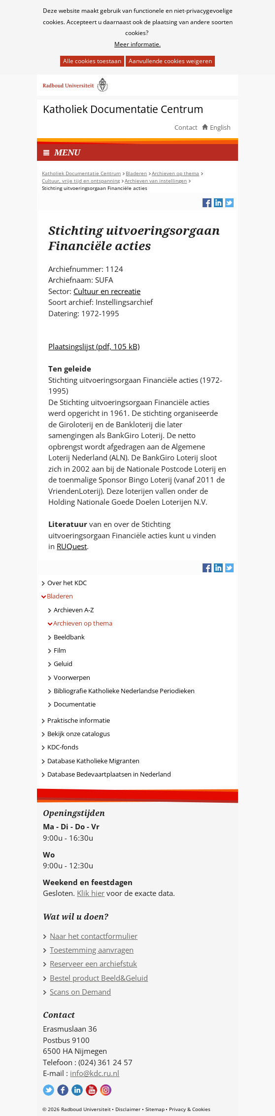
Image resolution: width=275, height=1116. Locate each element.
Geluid (63, 663)
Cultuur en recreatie (106, 291)
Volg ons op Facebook (63, 1090)
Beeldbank (69, 636)
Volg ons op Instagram (105, 1090)
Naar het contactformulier (94, 936)
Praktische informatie (78, 720)
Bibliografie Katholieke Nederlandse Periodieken (124, 690)
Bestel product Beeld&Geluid (99, 978)
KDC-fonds (62, 747)
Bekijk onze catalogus (78, 733)
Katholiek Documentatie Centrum (123, 109)
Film (60, 650)
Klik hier (90, 893)
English (220, 127)
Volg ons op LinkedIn (77, 1090)
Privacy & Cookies (189, 1109)
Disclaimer (127, 1109)
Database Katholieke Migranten (93, 760)
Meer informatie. (137, 44)
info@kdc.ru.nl (94, 1073)
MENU (67, 152)
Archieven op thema (82, 623)
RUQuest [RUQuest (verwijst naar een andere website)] (72, 546)
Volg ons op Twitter (48, 1090)
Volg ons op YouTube (91, 1090)
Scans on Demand (80, 992)
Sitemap (155, 1109)
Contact (186, 127)
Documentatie (75, 704)
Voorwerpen (72, 677)
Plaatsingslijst (93, 346)
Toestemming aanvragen (92, 950)
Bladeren (60, 596)
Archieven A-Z (74, 609)
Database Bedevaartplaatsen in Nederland (109, 774)
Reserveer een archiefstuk (93, 963)
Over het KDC (67, 582)
